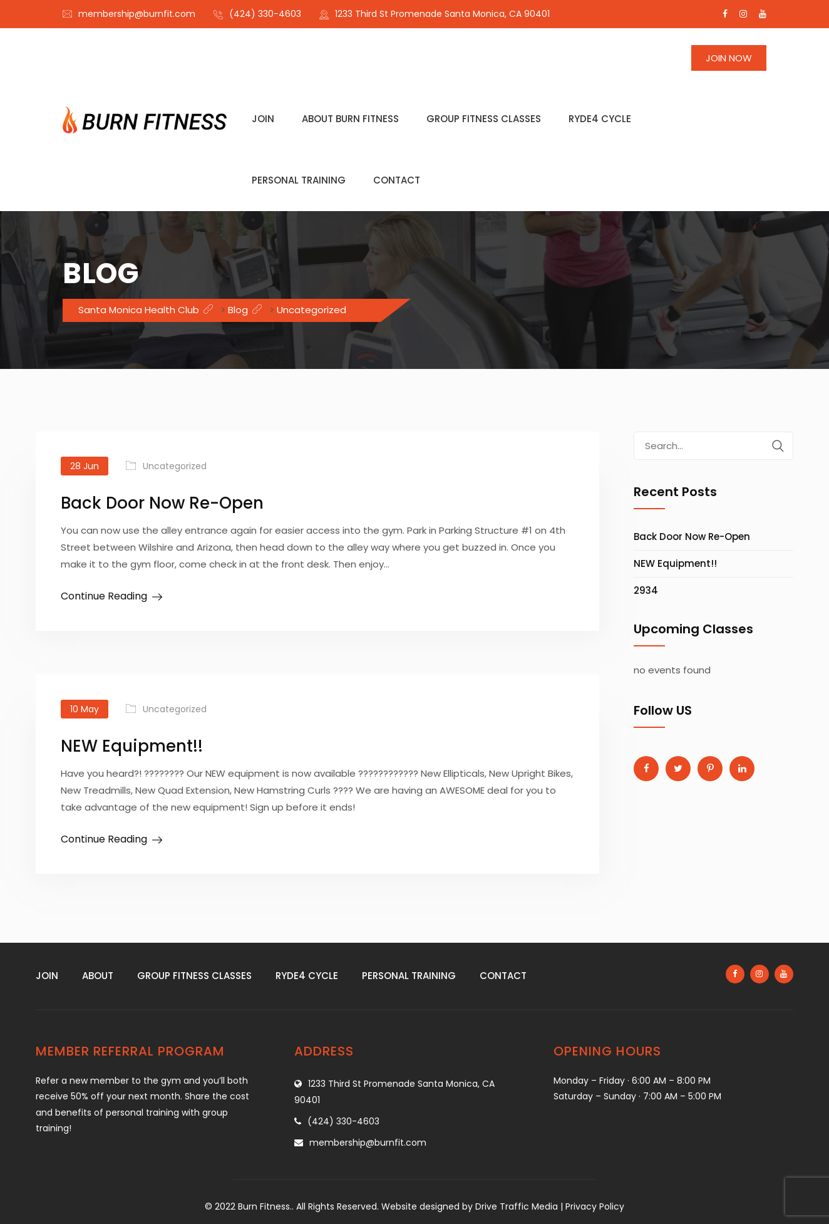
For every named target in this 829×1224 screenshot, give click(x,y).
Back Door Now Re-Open (162, 503)
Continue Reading (104, 596)
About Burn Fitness (350, 118)
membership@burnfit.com (136, 14)
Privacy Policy (594, 1206)
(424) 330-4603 (265, 14)
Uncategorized (175, 466)
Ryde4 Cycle (600, 118)
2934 (646, 590)
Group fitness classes (483, 118)
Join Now (729, 58)
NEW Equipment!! (132, 746)
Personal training (299, 180)
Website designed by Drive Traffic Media (469, 1206)
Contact (396, 180)
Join (263, 118)
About (97, 975)
